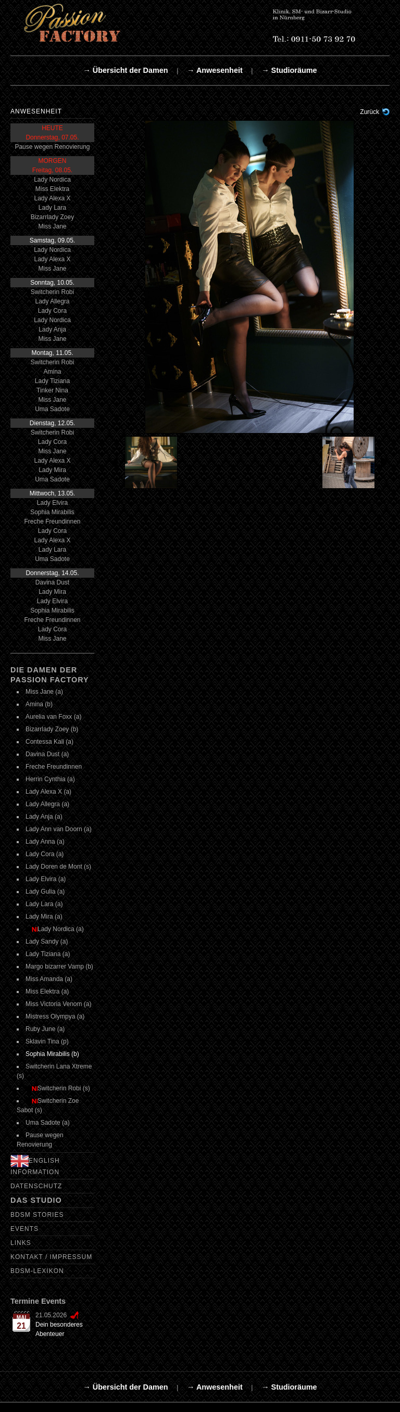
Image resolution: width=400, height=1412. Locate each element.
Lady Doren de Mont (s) (58, 866)
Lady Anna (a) (45, 841)
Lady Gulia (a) (45, 891)
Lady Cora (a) (45, 854)
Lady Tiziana (52, 381)
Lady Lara (52, 207)
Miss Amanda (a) (49, 979)
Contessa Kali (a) (49, 741)
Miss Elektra (52, 189)
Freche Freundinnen (52, 521)
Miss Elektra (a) (47, 991)
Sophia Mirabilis (52, 512)
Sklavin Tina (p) (47, 1041)
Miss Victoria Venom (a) (59, 1004)
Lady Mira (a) (44, 916)
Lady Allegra (52, 301)
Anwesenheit (36, 111)
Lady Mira (52, 470)
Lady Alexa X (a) (48, 791)
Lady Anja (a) (44, 816)
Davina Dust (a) (47, 754)
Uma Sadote (52, 409)
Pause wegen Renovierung (52, 146)
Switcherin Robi (52, 292)
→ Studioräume (289, 70)
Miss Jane (52, 226)
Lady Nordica (52, 179)
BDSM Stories (37, 1214)
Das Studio (36, 1200)
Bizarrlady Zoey (52, 217)
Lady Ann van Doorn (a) (59, 829)
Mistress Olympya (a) (55, 1016)
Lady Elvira (52, 502)
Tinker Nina (52, 390)
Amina (52, 371)
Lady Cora (52, 310)
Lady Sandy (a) (47, 941)
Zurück (369, 112)
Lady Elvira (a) (46, 879)
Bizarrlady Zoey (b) (52, 729)
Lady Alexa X (52, 198)
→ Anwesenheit (215, 70)
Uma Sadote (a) (48, 1122)
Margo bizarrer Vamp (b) (59, 966)
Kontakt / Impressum (51, 1257)
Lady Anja (52, 329)
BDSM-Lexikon (37, 1271)
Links (20, 1242)
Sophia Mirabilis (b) (52, 1054)
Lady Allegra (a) (47, 804)
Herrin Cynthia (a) (50, 779)
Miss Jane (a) (44, 691)
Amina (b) (39, 704)
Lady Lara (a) (44, 904)
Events (24, 1228)
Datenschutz (36, 1186)
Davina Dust (52, 582)
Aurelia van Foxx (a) (53, 716)
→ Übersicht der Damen (125, 70)
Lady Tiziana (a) (48, 954)
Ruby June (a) (45, 1029)
